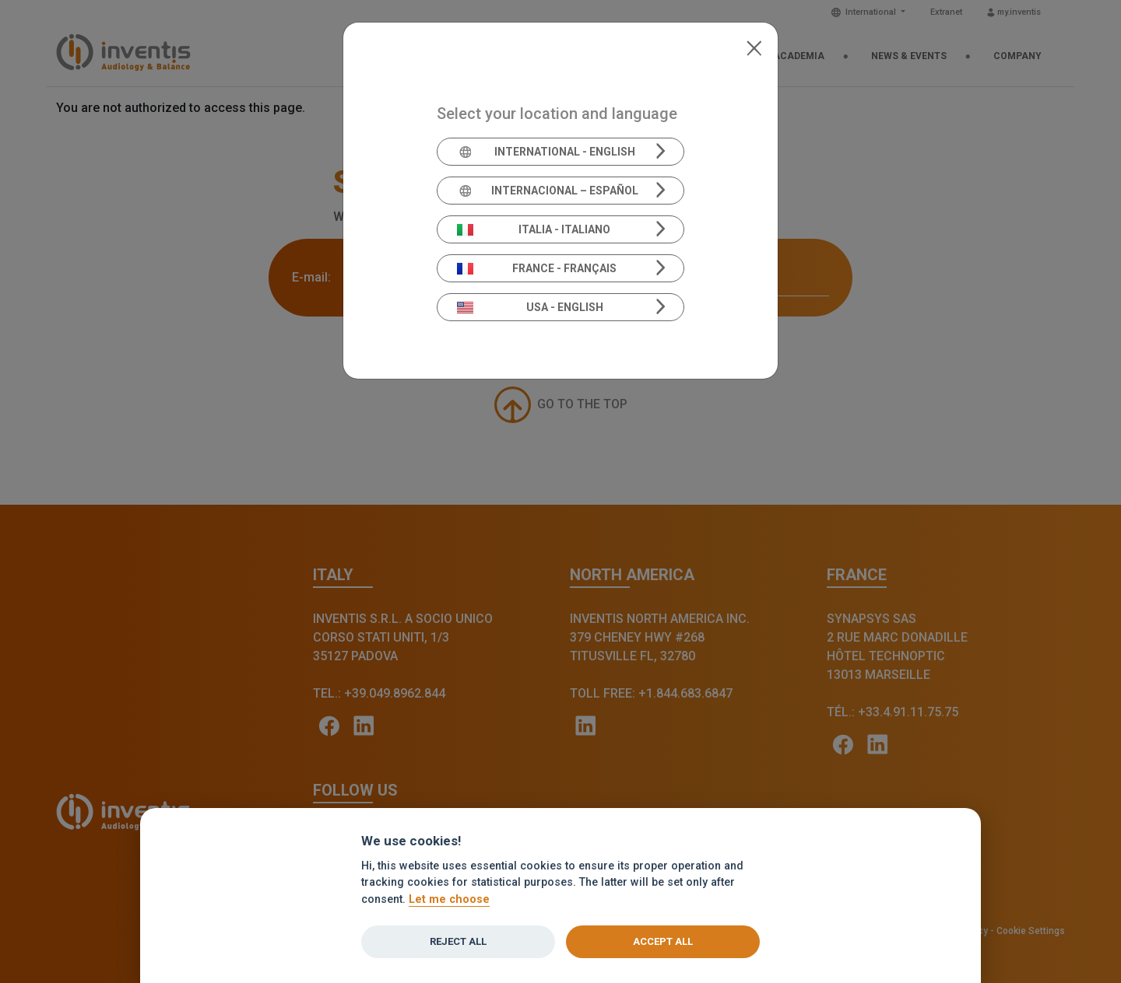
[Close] (754, 46)
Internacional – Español (547, 190)
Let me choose (449, 899)
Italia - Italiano (534, 229)
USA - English (530, 307)
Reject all (458, 941)
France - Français (537, 268)
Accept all (663, 941)
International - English (546, 151)
